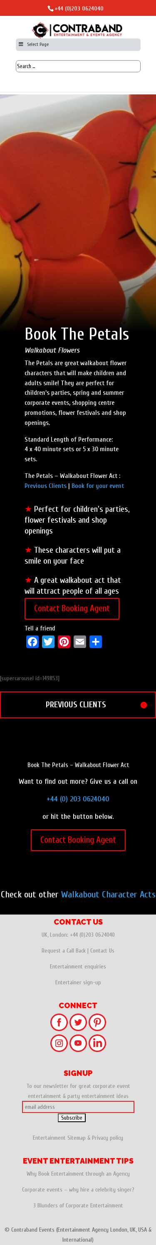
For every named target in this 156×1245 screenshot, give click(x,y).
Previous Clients (46, 486)
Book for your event (98, 486)
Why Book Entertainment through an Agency (78, 1173)
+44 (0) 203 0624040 (78, 799)
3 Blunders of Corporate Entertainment (78, 1205)
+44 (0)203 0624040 (79, 8)
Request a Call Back (64, 950)
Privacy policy (107, 1137)
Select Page (33, 44)
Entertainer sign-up (78, 982)
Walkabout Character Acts (108, 894)
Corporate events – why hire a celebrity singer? (78, 1189)
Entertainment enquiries (78, 966)
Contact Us (102, 950)
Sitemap (76, 1137)
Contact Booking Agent (72, 608)
